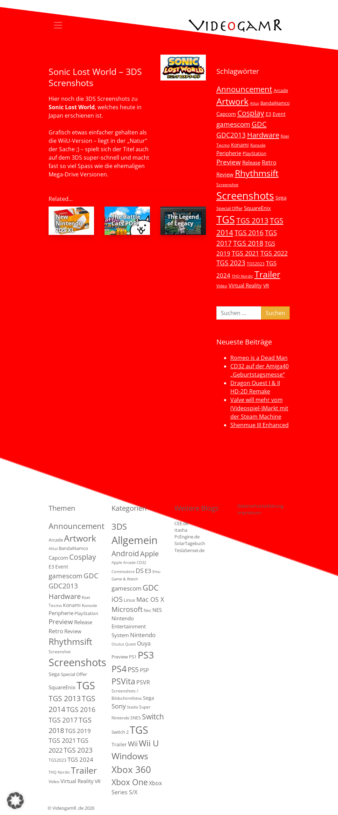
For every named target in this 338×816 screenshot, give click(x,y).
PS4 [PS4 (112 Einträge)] (119, 669)
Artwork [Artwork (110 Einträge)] (232, 101)
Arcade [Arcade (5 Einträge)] (281, 90)
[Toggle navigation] (58, 25)
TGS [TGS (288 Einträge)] (139, 730)
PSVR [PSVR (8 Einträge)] (143, 682)
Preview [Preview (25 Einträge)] (228, 162)
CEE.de (181, 523)
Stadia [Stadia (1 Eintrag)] (132, 707)
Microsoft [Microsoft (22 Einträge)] (127, 609)
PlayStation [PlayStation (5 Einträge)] (254, 153)
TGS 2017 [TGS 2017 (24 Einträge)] (63, 720)
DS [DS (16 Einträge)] (140, 570)
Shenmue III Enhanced (259, 425)
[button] (15, 800)
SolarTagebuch (189, 543)
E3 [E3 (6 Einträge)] (268, 114)
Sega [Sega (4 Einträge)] (148, 698)
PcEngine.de (187, 536)
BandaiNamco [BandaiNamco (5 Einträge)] (275, 103)
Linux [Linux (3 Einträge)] (129, 600)
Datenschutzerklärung (260, 506)
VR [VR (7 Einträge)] (266, 285)
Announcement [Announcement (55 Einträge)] (244, 89)
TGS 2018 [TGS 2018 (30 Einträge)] (248, 243)
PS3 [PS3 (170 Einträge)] (146, 654)
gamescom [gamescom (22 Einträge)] (233, 124)
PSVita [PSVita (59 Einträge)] (123, 681)
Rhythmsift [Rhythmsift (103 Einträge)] (257, 173)
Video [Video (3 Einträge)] (221, 285)
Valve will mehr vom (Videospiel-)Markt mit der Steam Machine (259, 408)
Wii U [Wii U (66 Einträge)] (149, 743)
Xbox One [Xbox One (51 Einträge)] (130, 782)
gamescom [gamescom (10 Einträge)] (127, 588)
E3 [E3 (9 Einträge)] (148, 571)
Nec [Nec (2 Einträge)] (147, 610)
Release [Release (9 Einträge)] (251, 162)
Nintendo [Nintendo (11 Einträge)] (143, 635)
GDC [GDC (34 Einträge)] (259, 124)
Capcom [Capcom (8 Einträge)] (226, 113)
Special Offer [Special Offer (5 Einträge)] (229, 208)
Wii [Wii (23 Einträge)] (133, 743)
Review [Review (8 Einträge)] (224, 174)
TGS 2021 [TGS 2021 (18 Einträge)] (245, 253)
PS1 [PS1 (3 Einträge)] (133, 657)
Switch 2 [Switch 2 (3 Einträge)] (120, 732)
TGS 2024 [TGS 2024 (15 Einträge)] (80, 759)
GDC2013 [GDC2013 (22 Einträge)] (231, 135)
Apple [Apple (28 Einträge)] (149, 553)
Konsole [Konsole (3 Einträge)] (258, 145)
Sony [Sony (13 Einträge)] (119, 706)
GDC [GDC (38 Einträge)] (151, 588)
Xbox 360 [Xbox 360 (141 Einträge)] (131, 769)
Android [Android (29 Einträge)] (125, 553)
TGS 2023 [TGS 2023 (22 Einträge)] (230, 262)
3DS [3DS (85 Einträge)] (119, 526)
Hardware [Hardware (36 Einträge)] (263, 135)
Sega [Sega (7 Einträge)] (281, 197)
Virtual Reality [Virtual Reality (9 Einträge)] (245, 285)
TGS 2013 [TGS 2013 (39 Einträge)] (252, 220)
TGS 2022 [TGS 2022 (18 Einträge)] (274, 253)
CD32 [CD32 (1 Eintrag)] (141, 562)
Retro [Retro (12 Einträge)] (269, 162)
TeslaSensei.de (189, 550)
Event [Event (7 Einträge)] (279, 114)
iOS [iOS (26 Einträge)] (117, 599)
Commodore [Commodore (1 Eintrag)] (123, 571)
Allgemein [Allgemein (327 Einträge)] (135, 540)
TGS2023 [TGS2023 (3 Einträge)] (256, 263)
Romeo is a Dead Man (259, 358)
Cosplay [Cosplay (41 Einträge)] (250, 113)
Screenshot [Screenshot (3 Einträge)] (227, 184)
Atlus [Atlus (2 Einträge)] (254, 103)
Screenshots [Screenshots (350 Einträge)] (245, 196)
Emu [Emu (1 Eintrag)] (156, 571)
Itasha (180, 530)
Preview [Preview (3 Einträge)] (120, 657)
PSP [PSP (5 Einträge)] (144, 670)
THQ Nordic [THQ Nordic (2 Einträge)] (242, 276)
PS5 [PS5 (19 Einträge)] (133, 669)
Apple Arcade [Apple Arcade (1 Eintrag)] (124, 562)
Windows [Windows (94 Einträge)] (130, 756)
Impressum (249, 512)
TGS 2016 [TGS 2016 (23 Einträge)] (249, 232)
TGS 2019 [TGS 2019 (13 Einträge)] (78, 731)
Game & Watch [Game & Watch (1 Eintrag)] (125, 579)
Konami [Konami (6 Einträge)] (240, 144)
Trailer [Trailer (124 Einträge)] (267, 274)
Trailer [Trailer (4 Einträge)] (119, 744)
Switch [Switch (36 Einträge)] (153, 716)
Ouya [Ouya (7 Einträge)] (144, 643)
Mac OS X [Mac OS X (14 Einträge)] (150, 599)
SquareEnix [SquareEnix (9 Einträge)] (257, 207)
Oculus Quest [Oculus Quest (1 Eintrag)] (124, 644)
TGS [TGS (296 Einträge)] (225, 219)
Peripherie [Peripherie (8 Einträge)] (228, 152)
